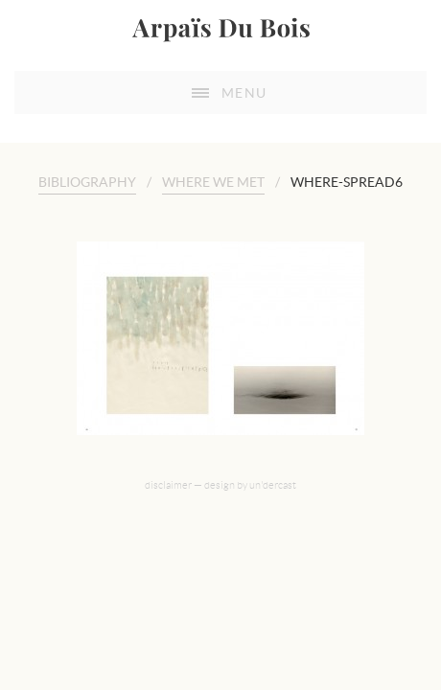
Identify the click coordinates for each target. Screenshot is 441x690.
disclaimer (168, 500)
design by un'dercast (250, 500)
